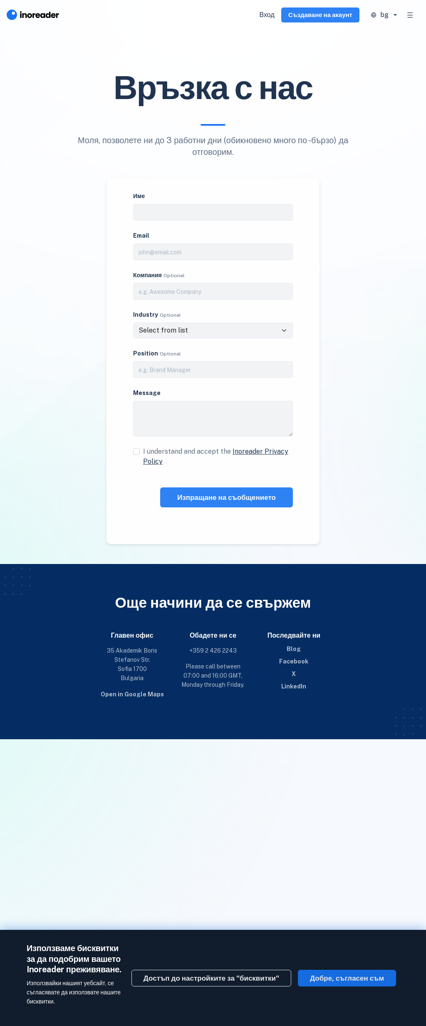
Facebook (293, 661)
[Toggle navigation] (410, 15)
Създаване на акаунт (320, 14)
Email (141, 235)
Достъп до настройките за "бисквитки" (211, 978)
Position (145, 353)
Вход (267, 15)
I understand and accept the (215, 456)
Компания (147, 275)
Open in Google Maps (132, 694)
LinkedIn (293, 686)
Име (139, 196)
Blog (294, 649)
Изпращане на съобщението (226, 497)
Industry (145, 314)
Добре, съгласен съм (347, 978)
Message (147, 393)
